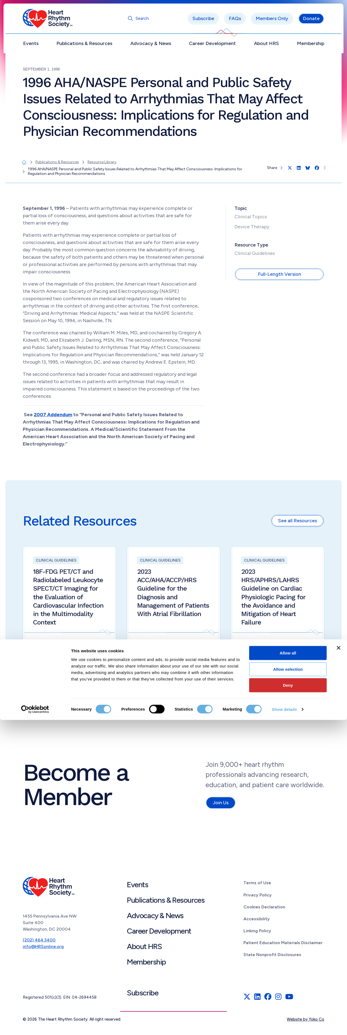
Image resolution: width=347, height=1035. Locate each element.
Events (30, 45)
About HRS (266, 45)
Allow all (288, 968)
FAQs (235, 20)
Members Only (272, 20)
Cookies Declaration (264, 908)
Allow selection (288, 984)
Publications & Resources (84, 45)
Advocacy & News (150, 45)
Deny (288, 1000)
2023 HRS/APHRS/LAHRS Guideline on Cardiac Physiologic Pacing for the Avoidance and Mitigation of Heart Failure (273, 599)
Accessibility (256, 920)
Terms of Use (257, 884)
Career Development (212, 45)
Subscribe (203, 20)
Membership (310, 45)
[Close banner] (338, 963)
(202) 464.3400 (39, 941)
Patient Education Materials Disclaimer (283, 944)
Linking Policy (257, 932)
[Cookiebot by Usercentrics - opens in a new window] (35, 1024)
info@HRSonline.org (43, 948)
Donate (311, 20)
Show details (284, 1024)
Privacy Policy (257, 896)
